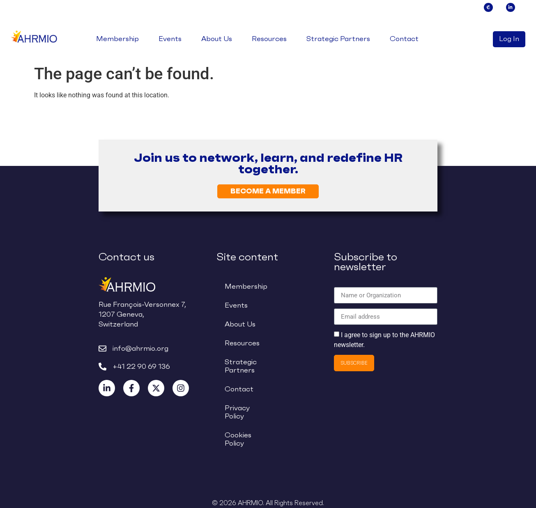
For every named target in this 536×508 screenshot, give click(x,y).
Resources (269, 39)
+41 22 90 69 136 (141, 366)
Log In (509, 39)
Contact (404, 39)
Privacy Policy (237, 412)
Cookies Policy (238, 439)
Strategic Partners (338, 39)
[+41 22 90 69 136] (102, 366)
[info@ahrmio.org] (102, 348)
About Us (216, 39)
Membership (117, 39)
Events (170, 39)
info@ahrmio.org (140, 348)
